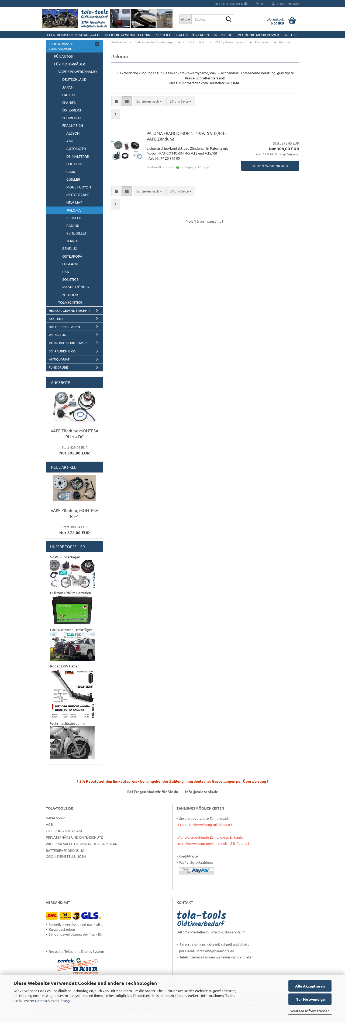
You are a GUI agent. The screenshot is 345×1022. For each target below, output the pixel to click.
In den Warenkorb (270, 165)
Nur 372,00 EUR (74, 529)
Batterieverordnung (65, 850)
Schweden (71, 118)
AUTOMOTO (76, 148)
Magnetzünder (75, 287)
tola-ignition (70, 302)
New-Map (74, 202)
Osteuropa (72, 256)
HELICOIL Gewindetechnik (127, 34)
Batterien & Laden (192, 34)
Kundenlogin (285, 4)
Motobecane (77, 194)
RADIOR (72, 225)
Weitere (291, 34)
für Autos (63, 56)
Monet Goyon (78, 187)
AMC (70, 140)
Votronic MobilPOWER (258, 34)
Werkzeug (223, 34)
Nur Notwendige (310, 999)
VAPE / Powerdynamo (77, 71)
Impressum (55, 818)
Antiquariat (59, 359)
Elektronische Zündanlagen (73, 34)
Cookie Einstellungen (66, 856)
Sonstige (70, 279)
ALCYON (73, 133)
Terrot (72, 241)
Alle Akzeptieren (310, 986)
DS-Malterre (77, 156)
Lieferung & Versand (65, 830)
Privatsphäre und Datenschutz (74, 837)
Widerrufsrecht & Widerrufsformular (81, 843)
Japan (67, 87)
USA (65, 271)
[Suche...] (185, 19)
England (70, 263)
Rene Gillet (76, 233)
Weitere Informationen (310, 1010)
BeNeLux (69, 248)
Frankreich (72, 125)
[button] (116, 101)
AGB (49, 824)
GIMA (70, 171)
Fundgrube (58, 367)
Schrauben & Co (62, 351)
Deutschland (74, 79)
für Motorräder (69, 64)
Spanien (69, 102)
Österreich (72, 110)
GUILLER (73, 179)
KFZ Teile (163, 34)
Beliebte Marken (231, 4)
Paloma (74, 210)
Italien (68, 94)
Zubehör (70, 294)
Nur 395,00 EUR (74, 450)
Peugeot (74, 217)
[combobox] (149, 101)
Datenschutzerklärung (52, 1000)
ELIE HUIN (74, 164)
